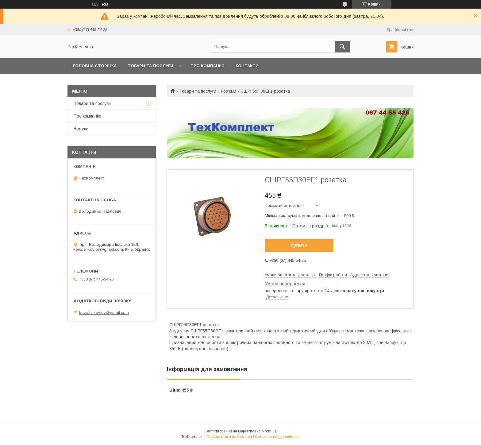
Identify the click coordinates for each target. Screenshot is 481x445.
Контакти (247, 66)
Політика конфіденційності (276, 437)
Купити (299, 245)
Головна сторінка (95, 66)
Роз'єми (228, 91)
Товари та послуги (150, 66)
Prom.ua (269, 431)
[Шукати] (342, 46)
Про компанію (207, 66)
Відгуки (81, 128)
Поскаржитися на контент (228, 437)
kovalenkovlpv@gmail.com (104, 312)
